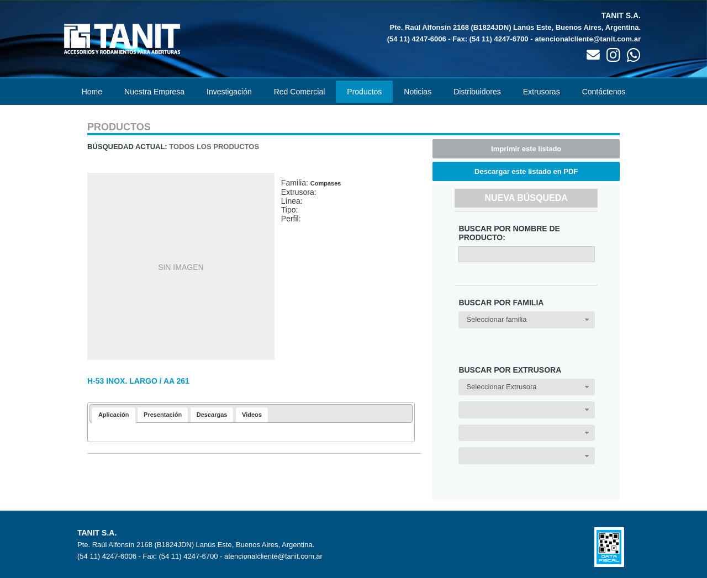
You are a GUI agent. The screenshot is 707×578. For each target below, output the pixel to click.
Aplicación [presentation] (113, 414)
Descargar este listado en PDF (526, 171)
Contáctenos (604, 91)
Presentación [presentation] (163, 414)
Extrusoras (541, 91)
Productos (364, 91)
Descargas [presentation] (212, 414)
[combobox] (526, 319)
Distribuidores (477, 91)
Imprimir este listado (526, 149)
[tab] (114, 415)
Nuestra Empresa (154, 91)
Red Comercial (299, 91)
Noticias (417, 91)
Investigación (229, 91)
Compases (325, 183)
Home (92, 91)
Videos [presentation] (252, 414)
